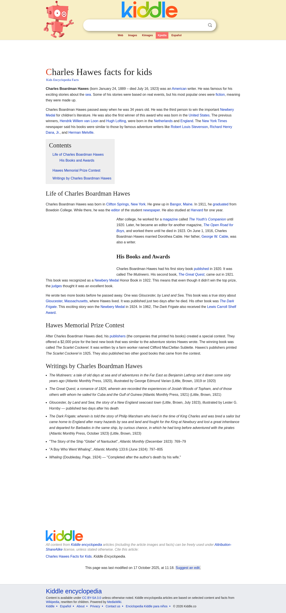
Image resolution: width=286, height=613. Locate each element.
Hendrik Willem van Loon (79, 121)
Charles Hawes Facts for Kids (69, 556)
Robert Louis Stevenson (189, 127)
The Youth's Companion (207, 219)
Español (176, 35)
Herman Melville (80, 132)
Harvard (197, 210)
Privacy (95, 606)
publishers (118, 336)
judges (57, 286)
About (81, 606)
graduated (220, 204)
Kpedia (162, 35)
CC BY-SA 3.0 (91, 597)
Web (120, 35)
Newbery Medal (107, 280)
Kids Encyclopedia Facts (62, 80)
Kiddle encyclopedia (86, 544)
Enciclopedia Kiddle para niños (147, 606)
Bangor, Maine (181, 204)
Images (132, 35)
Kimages (147, 35)
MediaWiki (114, 602)
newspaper (151, 210)
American (179, 88)
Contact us (113, 606)
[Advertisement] (143, 52)
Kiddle (50, 606)
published (201, 269)
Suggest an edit (188, 568)
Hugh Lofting (116, 121)
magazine (170, 219)
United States (199, 115)
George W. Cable (214, 236)
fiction (220, 94)
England (186, 121)
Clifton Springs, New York (126, 204)
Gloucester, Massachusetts (67, 301)
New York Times (214, 121)
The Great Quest (191, 274)
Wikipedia (52, 602)
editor (115, 210)
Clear (201, 25)
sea (88, 94)
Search (210, 25)
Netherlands (163, 121)
